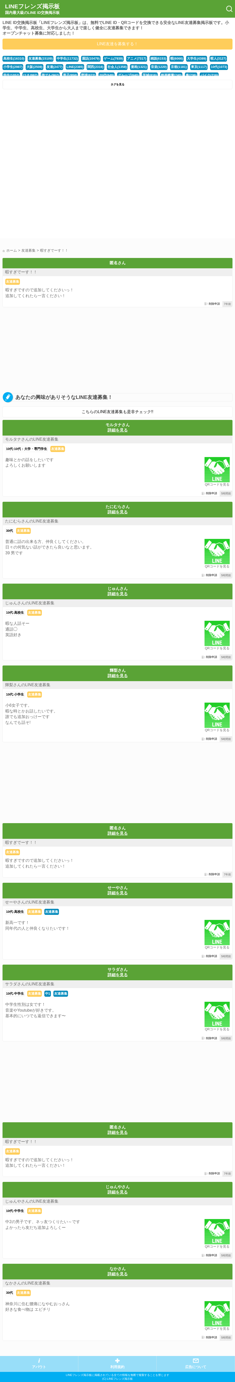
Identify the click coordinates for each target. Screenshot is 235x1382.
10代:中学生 (15, 993)
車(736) (191, 75)
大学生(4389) (196, 58)
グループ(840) (128, 75)
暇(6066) (176, 58)
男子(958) (70, 75)
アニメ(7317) (136, 58)
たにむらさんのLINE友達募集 (31, 521)
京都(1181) (179, 67)
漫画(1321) (139, 67)
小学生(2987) (12, 67)
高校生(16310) (13, 58)
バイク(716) (209, 75)
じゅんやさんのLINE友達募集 (31, 1201)
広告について (195, 1367)
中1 (47, 993)
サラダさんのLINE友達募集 (29, 984)
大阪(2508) (34, 67)
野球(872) (88, 75)
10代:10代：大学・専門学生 (26, 449)
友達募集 (12, 281)
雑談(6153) (158, 58)
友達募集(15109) (40, 58)
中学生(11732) (67, 58)
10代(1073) (219, 67)
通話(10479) (91, 58)
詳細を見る (118, 430)
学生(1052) (11, 75)
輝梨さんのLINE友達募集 (27, 685)
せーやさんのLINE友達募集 (29, 902)
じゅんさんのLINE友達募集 (29, 603)
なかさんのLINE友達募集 (27, 1283)
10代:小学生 (15, 694)
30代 (9, 531)
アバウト (39, 1367)
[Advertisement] (117, 129)
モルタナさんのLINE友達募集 (31, 439)
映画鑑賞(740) (171, 75)
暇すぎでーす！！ (21, 272)
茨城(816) (150, 75)
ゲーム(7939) (113, 58)
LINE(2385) (74, 67)
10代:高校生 (15, 612)
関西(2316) (95, 67)
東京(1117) (199, 67)
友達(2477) (54, 67)
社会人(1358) (117, 67)
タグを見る (117, 84)
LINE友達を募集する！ (117, 44)
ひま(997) (30, 75)
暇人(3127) (218, 58)
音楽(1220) (159, 67)
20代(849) (106, 75)
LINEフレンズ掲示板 (32, 9)
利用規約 (117, 1367)
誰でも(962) (50, 75)
